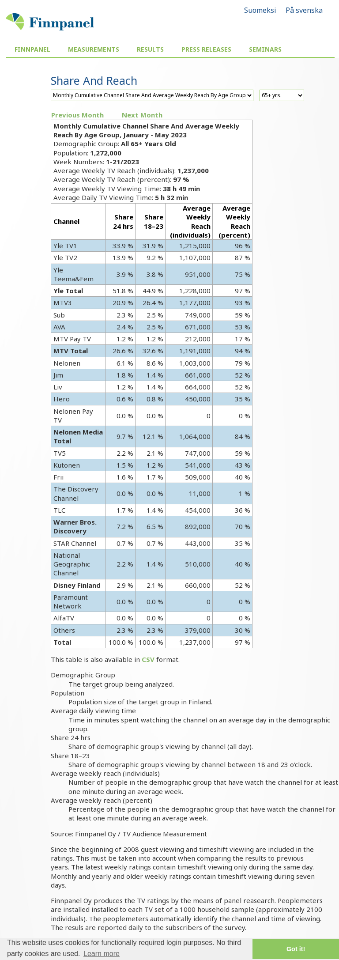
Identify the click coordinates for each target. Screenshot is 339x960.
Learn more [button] (101, 953)
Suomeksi (260, 10)
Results (150, 49)
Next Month (142, 114)
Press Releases (206, 49)
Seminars (265, 49)
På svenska (304, 10)
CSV (148, 659)
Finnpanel (32, 49)
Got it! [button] (295, 948)
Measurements (93, 49)
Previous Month (77, 114)
